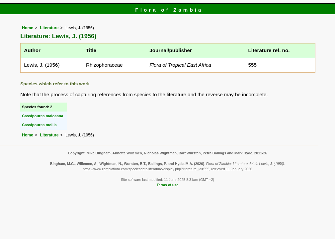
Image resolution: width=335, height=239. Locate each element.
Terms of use (167, 185)
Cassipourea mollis (39, 125)
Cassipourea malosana (42, 116)
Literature (49, 28)
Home (27, 28)
